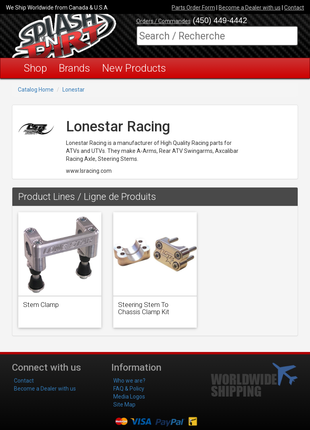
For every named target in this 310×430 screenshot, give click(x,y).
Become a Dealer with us (250, 7)
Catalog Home (36, 89)
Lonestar (73, 89)
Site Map (124, 404)
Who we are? (129, 380)
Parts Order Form (193, 7)
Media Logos (129, 396)
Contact (294, 7)
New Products (134, 68)
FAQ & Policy (128, 388)
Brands (74, 68)
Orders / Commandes (163, 21)
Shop (35, 68)
